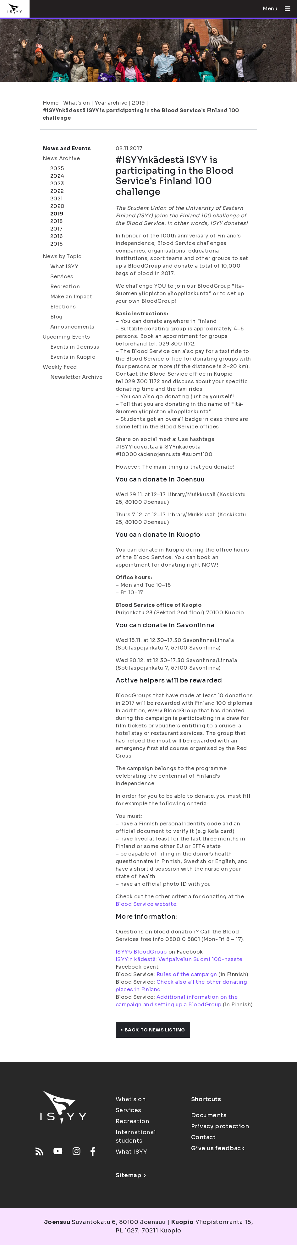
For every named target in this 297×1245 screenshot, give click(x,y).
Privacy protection (220, 1126)
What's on (76, 103)
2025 (57, 168)
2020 (57, 206)
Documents (209, 1115)
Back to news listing (153, 1030)
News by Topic (62, 256)
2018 (56, 221)
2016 (56, 236)
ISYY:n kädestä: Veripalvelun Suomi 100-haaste (179, 959)
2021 (56, 198)
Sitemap (131, 1175)
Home (51, 103)
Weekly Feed (60, 367)
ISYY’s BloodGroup (141, 952)
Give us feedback (218, 1148)
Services (62, 276)
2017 (56, 229)
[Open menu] (285, 8)
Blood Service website (146, 904)
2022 (57, 191)
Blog (56, 316)
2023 (57, 183)
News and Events (67, 148)
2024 (57, 176)
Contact (203, 1137)
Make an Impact (71, 296)
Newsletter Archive (76, 377)
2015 (56, 244)
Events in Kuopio (73, 357)
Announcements (72, 326)
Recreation (65, 286)
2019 (138, 103)
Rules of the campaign (187, 974)
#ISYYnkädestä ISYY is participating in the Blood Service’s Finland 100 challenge (141, 114)
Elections (63, 306)
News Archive (61, 158)
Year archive (111, 103)
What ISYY (64, 266)
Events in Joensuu (75, 347)
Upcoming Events (66, 337)
